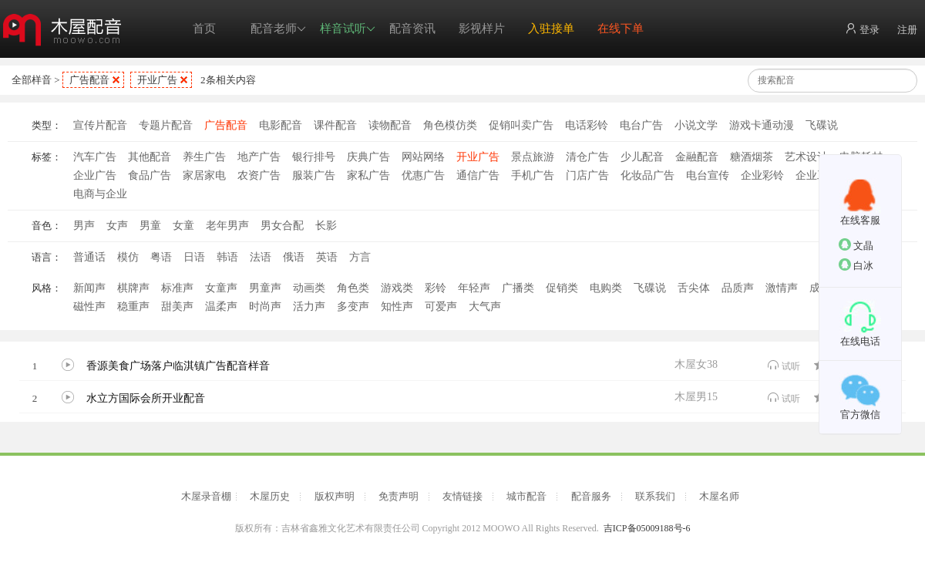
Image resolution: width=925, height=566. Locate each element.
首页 (204, 28)
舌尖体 (694, 288)
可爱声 (441, 306)
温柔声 (221, 306)
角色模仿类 (450, 125)
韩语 (227, 257)
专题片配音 (166, 125)
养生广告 (204, 157)
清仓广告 (587, 157)
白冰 (856, 264)
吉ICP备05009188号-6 (647, 528)
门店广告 (587, 175)
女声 (117, 225)
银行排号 (313, 157)
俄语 (293, 257)
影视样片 (482, 28)
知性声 (397, 306)
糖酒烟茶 (751, 157)
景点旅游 (532, 157)
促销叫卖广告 (521, 125)
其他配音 (149, 157)
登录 (862, 28)
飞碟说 (822, 125)
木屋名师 (719, 496)
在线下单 (620, 28)
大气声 (485, 306)
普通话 (89, 257)
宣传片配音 (100, 125)
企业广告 (94, 175)
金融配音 (696, 157)
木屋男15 (696, 397)
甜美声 (177, 306)
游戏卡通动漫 (761, 125)
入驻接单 (551, 28)
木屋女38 (696, 364)
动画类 (309, 288)
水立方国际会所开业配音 (145, 398)
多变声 (353, 306)
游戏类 (397, 288)
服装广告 (313, 175)
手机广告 (532, 175)
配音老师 (278, 29)
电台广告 (641, 125)
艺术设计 (806, 157)
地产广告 (259, 157)
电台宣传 (707, 175)
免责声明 (398, 496)
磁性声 (89, 306)
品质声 (738, 288)
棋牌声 (133, 288)
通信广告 (478, 175)
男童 (150, 225)
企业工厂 (817, 175)
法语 (260, 257)
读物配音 (390, 125)
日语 (194, 257)
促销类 (562, 288)
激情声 (781, 288)
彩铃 (435, 288)
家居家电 (204, 175)
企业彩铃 (762, 175)
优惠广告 (423, 175)
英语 (327, 257)
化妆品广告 (647, 175)
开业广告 (157, 80)
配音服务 (591, 496)
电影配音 (280, 125)
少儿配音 (642, 157)
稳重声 (133, 306)
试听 (783, 365)
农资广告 (259, 175)
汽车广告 (94, 157)
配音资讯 (412, 28)
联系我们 (655, 496)
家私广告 (368, 175)
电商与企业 (100, 194)
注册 (907, 29)
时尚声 (265, 306)
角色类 (353, 288)
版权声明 (334, 496)
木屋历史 (270, 496)
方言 (360, 257)
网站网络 (423, 157)
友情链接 (462, 496)
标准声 (177, 288)
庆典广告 (368, 157)
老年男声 (227, 225)
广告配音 (89, 80)
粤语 (161, 257)
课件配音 (335, 125)
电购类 (606, 288)
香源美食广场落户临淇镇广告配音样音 (178, 366)
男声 (84, 225)
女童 (183, 225)
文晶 (856, 244)
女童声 (221, 288)
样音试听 (347, 29)
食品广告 (149, 175)
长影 (326, 225)
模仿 (128, 257)
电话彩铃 (586, 125)
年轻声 (474, 288)
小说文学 (696, 125)
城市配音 (526, 496)
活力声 (309, 306)
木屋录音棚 (206, 496)
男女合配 (282, 225)
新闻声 (89, 288)
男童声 (265, 288)
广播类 (518, 288)
